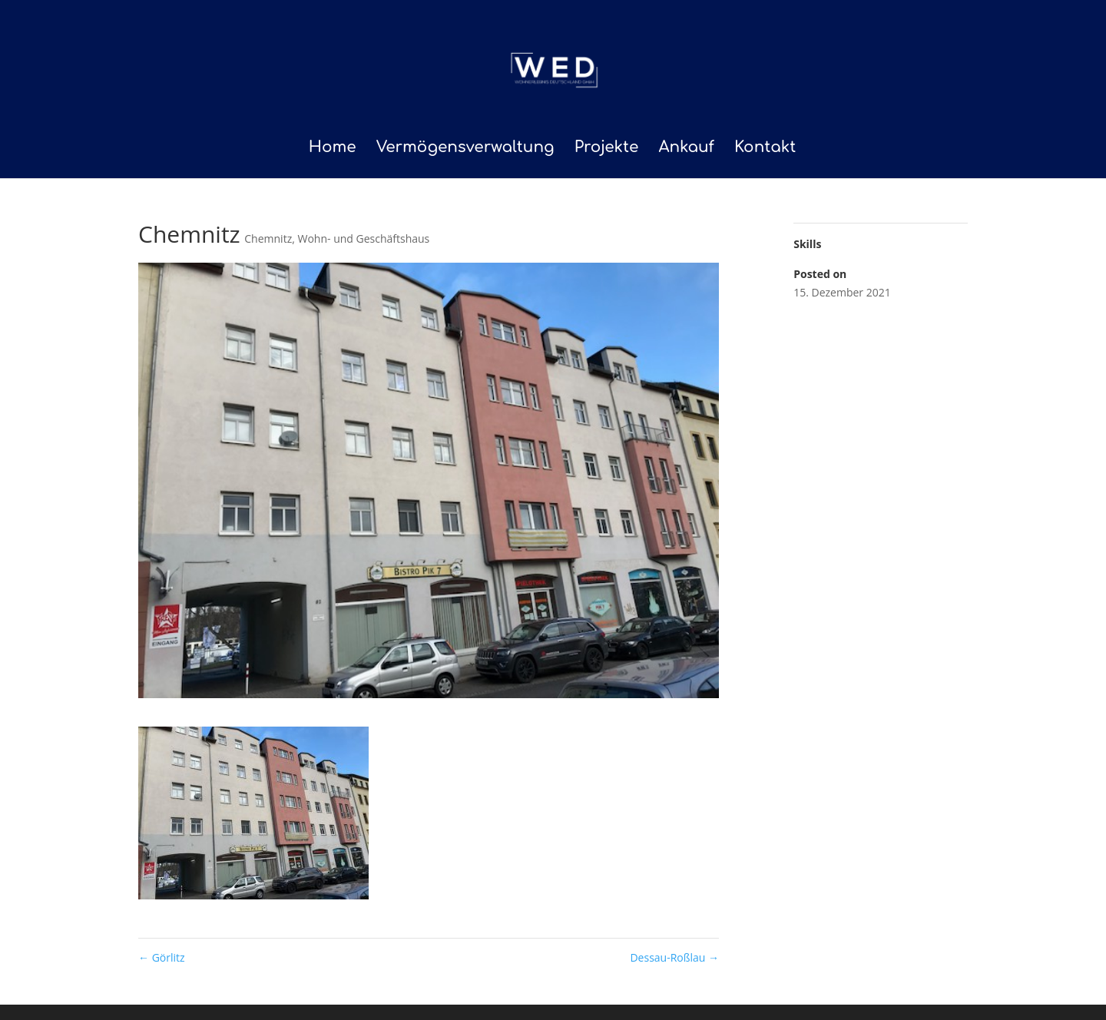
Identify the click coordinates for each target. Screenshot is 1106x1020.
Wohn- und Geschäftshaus (363, 238)
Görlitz (161, 957)
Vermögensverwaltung (465, 149)
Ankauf (686, 149)
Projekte (607, 149)
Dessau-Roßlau (674, 957)
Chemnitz (268, 238)
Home (332, 149)
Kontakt (765, 149)
